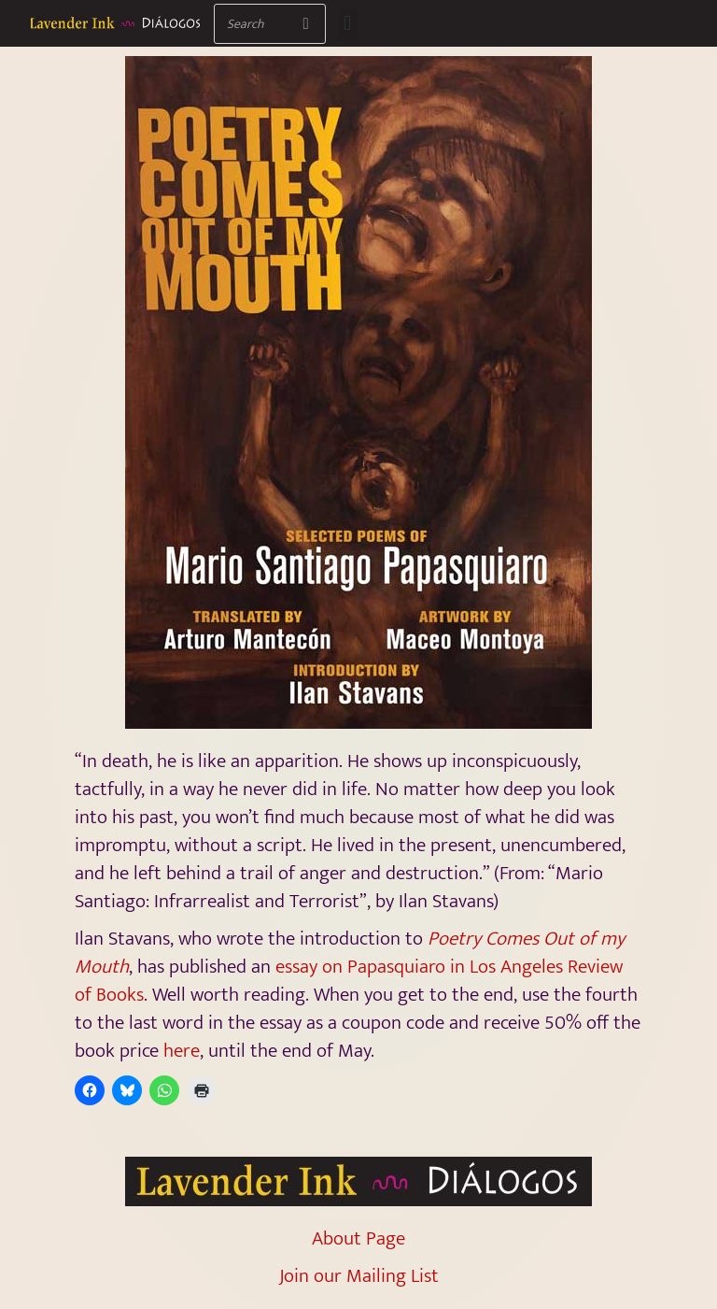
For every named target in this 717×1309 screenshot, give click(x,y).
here (181, 1050)
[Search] (305, 24)
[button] (348, 23)
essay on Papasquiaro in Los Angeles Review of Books (349, 980)
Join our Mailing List (359, 1275)
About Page (358, 1238)
